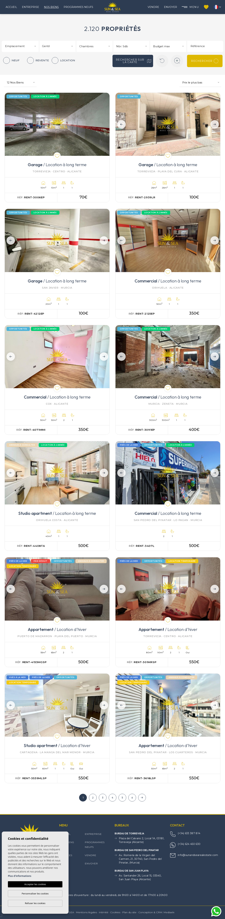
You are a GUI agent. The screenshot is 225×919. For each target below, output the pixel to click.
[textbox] (22, 46)
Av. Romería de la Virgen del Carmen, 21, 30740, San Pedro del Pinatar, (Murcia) (138, 859)
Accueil (11, 7)
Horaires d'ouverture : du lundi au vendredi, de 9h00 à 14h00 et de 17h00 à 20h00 (112, 895)
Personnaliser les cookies (35, 893)
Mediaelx (168, 912)
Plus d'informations (19, 876)
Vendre (153, 7)
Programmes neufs (78, 7)
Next (215, 124)
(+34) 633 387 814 (185, 834)
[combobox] (21, 45)
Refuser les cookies (35, 903)
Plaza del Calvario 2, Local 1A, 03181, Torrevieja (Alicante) (139, 840)
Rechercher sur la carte (133, 61)
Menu (190, 7)
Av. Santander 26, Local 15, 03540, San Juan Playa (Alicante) (138, 877)
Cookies (115, 912)
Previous (120, 124)
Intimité (103, 912)
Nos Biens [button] (51, 7)
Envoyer (170, 7)
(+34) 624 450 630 (185, 845)
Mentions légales (86, 912)
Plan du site (129, 912)
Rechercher (204, 61)
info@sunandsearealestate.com (194, 855)
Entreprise (30, 7)
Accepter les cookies (35, 884)
